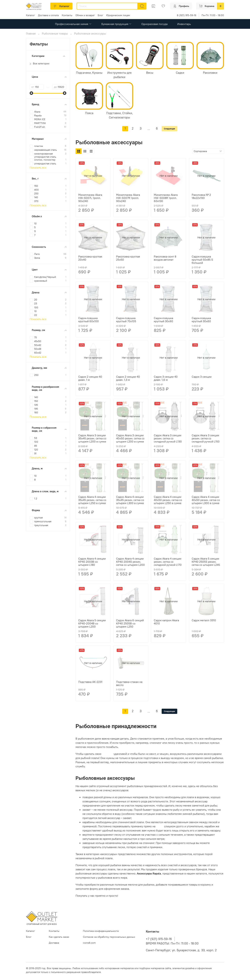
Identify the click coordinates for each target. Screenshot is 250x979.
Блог (100, 15)
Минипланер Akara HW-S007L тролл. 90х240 (90, 198)
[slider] (31, 93)
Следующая (169, 128)
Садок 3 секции (201, 376)
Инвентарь (184, 24)
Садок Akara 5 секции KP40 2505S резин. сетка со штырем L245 (206, 561)
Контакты (67, 15)
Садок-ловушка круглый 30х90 (163, 319)
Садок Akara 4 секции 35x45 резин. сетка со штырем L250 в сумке (92, 500)
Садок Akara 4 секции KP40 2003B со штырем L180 (92, 561)
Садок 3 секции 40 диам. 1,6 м (166, 378)
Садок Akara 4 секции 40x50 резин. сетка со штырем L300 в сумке (206, 500)
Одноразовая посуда (154, 24)
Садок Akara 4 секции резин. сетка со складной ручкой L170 (168, 561)
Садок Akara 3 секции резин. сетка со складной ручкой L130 (168, 438)
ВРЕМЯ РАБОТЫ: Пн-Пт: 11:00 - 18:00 (172, 943)
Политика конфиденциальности (101, 931)
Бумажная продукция (116, 24)
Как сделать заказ (59, 936)
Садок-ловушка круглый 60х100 (88, 319)
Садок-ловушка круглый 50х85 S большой (202, 259)
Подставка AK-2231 (90, 682)
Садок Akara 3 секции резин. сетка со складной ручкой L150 (206, 438)
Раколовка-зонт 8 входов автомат (165, 258)
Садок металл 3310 (204, 620)
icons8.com (89, 942)
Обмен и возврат (85, 15)
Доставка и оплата (48, 15)
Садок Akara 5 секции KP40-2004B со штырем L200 (92, 623)
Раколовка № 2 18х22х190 (201, 196)
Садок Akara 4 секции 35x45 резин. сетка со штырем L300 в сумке (130, 500)
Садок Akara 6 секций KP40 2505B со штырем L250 (130, 623)
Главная (31, 33)
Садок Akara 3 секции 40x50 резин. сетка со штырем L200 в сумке (130, 438)
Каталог (61, 6)
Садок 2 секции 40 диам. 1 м (90, 378)
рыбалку (107, 753)
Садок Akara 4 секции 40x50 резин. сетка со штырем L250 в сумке (168, 500)
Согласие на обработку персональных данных (109, 936)
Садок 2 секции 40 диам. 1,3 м (128, 378)
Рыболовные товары (55, 33)
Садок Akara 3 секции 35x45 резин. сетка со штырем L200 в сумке (92, 438)
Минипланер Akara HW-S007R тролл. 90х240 (128, 198)
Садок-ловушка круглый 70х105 (126, 319)
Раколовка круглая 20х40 (90, 258)
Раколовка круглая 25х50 (128, 258)
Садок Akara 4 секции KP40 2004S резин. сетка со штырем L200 (130, 561)
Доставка (54, 942)
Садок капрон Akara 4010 (166, 622)
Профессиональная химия (73, 24)
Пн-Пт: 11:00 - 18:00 (213, 15)
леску (159, 826)
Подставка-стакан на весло (129, 683)
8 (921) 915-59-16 (186, 15)
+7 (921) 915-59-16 (159, 939)
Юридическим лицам (118, 15)
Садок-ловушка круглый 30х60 (201, 319)
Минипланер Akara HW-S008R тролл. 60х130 (166, 198)
